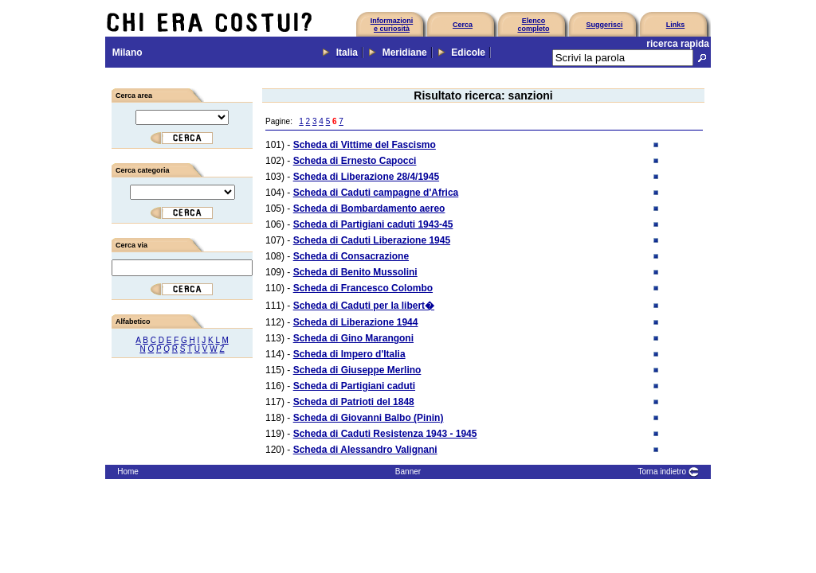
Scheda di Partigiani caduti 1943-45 (373, 224)
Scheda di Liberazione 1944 (355, 322)
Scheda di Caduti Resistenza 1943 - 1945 (385, 433)
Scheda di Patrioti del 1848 (353, 401)
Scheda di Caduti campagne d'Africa (376, 192)
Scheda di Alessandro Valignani (365, 449)
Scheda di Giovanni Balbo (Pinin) (368, 417)
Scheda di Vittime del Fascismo (364, 144)
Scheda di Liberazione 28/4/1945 (366, 176)
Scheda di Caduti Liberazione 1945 (371, 240)
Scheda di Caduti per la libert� (363, 305)
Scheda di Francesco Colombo (363, 288)
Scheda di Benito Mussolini (355, 272)
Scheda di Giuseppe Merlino (357, 370)
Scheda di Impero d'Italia (349, 354)
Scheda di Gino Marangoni (353, 338)
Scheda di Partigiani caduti (354, 386)
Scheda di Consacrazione (351, 256)
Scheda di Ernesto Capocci (355, 160)
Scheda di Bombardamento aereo (369, 208)
